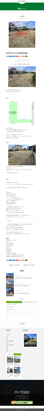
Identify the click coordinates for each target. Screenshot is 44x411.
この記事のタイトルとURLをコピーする (22, 60)
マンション (8, 333)
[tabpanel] (30, 340)
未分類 (7, 350)
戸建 (6, 348)
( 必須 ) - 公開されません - (11, 309)
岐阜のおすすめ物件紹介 (22, 18)
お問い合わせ (9, 220)
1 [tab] (29, 345)
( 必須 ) (10, 306)
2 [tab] (30, 345)
